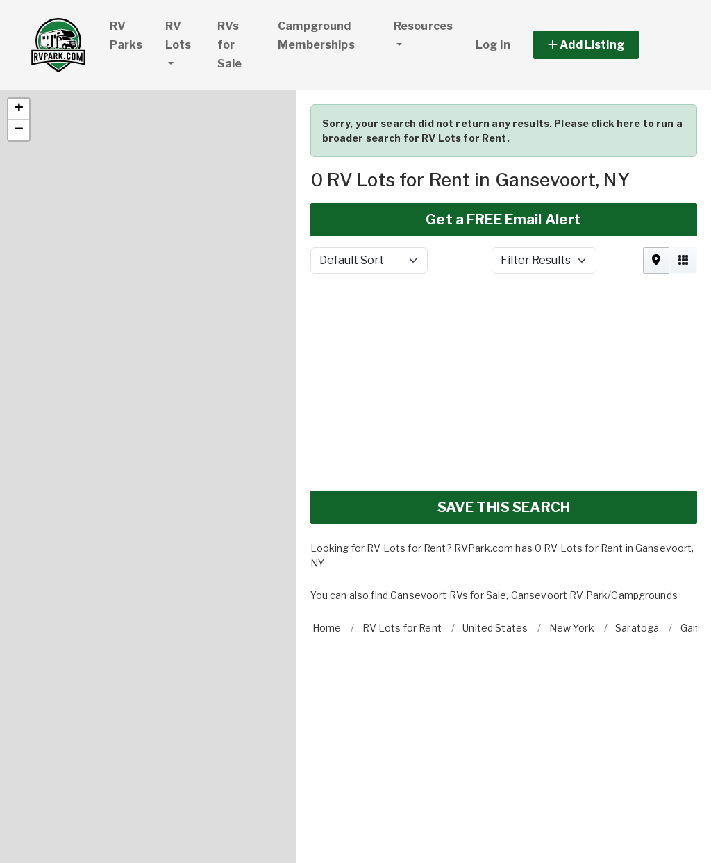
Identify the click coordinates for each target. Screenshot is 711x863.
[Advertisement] (503, 320)
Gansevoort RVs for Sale (448, 533)
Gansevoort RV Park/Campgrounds (594, 533)
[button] (18, 47)
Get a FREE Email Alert (503, 157)
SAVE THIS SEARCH (503, 445)
